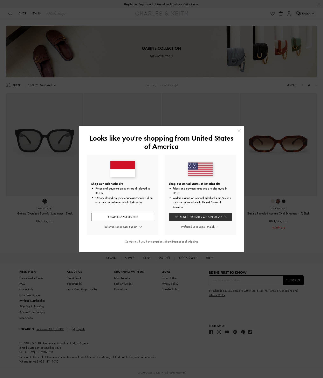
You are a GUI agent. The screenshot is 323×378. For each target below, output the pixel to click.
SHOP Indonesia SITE (123, 217)
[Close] (239, 131)
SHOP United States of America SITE (200, 217)
